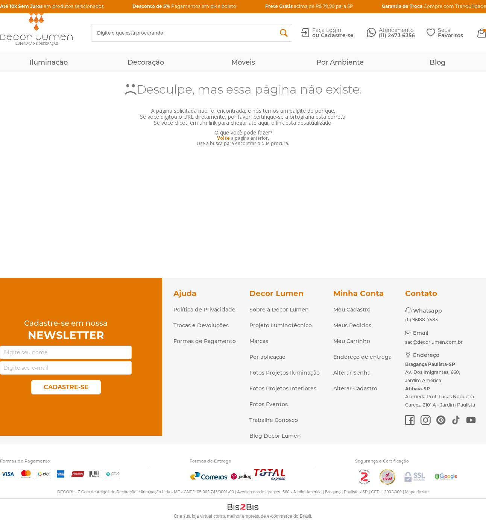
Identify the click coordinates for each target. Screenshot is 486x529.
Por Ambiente (340, 62)
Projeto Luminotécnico (280, 325)
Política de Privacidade (204, 309)
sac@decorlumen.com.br (434, 342)
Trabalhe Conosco (273, 420)
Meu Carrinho (351, 341)
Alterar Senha (352, 372)
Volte (223, 138)
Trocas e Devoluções (201, 325)
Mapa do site (417, 492)
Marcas (258, 341)
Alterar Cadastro (355, 388)
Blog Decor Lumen (275, 435)
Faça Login (326, 30)
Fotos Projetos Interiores (282, 388)
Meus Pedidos (352, 325)
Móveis (243, 62)
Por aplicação (267, 357)
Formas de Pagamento (204, 341)
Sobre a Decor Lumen (279, 309)
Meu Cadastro (352, 309)
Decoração (146, 62)
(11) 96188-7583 (421, 319)
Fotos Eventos (268, 404)
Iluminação (48, 62)
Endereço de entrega (362, 357)
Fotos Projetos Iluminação (284, 372)
